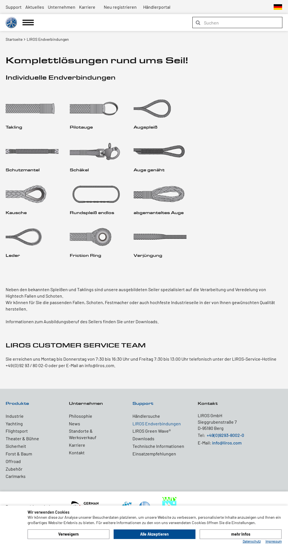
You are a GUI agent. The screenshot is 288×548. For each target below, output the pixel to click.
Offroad (13, 461)
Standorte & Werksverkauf (82, 434)
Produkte (17, 403)
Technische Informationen (158, 446)
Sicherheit (16, 446)
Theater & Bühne (22, 438)
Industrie (15, 416)
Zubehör (14, 468)
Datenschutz (252, 541)
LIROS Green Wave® (151, 431)
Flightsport (17, 431)
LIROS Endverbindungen (156, 423)
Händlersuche (146, 416)
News (74, 423)
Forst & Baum (19, 453)
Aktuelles (34, 7)
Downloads (143, 438)
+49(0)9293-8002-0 (225, 435)
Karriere (87, 7)
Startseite (14, 39)
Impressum (274, 541)
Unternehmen (61, 7)
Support (14, 7)
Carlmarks (16, 476)
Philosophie (80, 416)
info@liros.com (227, 442)
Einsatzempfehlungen (154, 453)
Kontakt (77, 452)
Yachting (14, 423)
